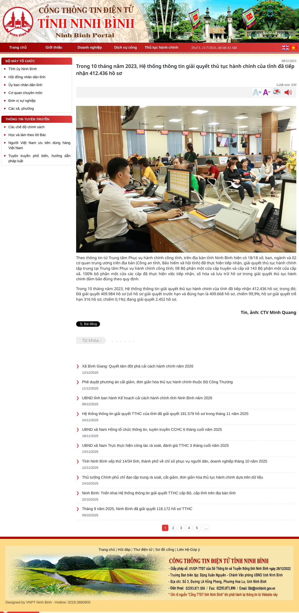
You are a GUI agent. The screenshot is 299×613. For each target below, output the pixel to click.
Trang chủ (107, 550)
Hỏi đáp (124, 550)
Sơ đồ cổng (164, 550)
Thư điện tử (142, 550)
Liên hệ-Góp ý (188, 550)
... (206, 528)
